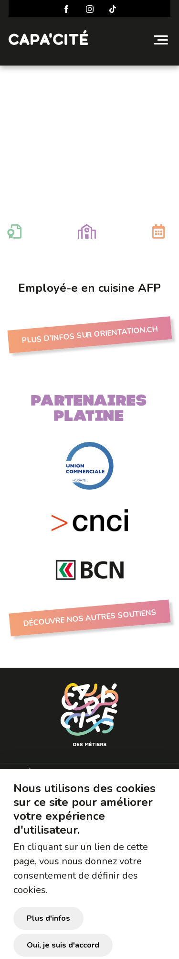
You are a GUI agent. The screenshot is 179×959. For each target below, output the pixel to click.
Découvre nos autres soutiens (89, 618)
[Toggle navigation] (160, 39)
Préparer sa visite (58, 773)
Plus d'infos (48, 931)
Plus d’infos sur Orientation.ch (89, 335)
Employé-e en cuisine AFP (89, 97)
